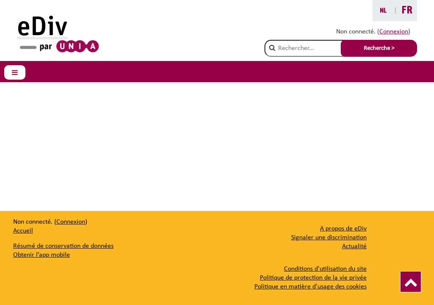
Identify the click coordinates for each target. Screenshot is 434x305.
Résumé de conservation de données (63, 246)
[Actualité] (354, 246)
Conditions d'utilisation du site (325, 269)
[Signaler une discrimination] (329, 237)
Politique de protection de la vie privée (313, 277)
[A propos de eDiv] (343, 228)
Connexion (393, 31)
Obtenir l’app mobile (41, 255)
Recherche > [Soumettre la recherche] (379, 48)
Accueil (23, 230)
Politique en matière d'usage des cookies (310, 286)
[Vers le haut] (410, 281)
